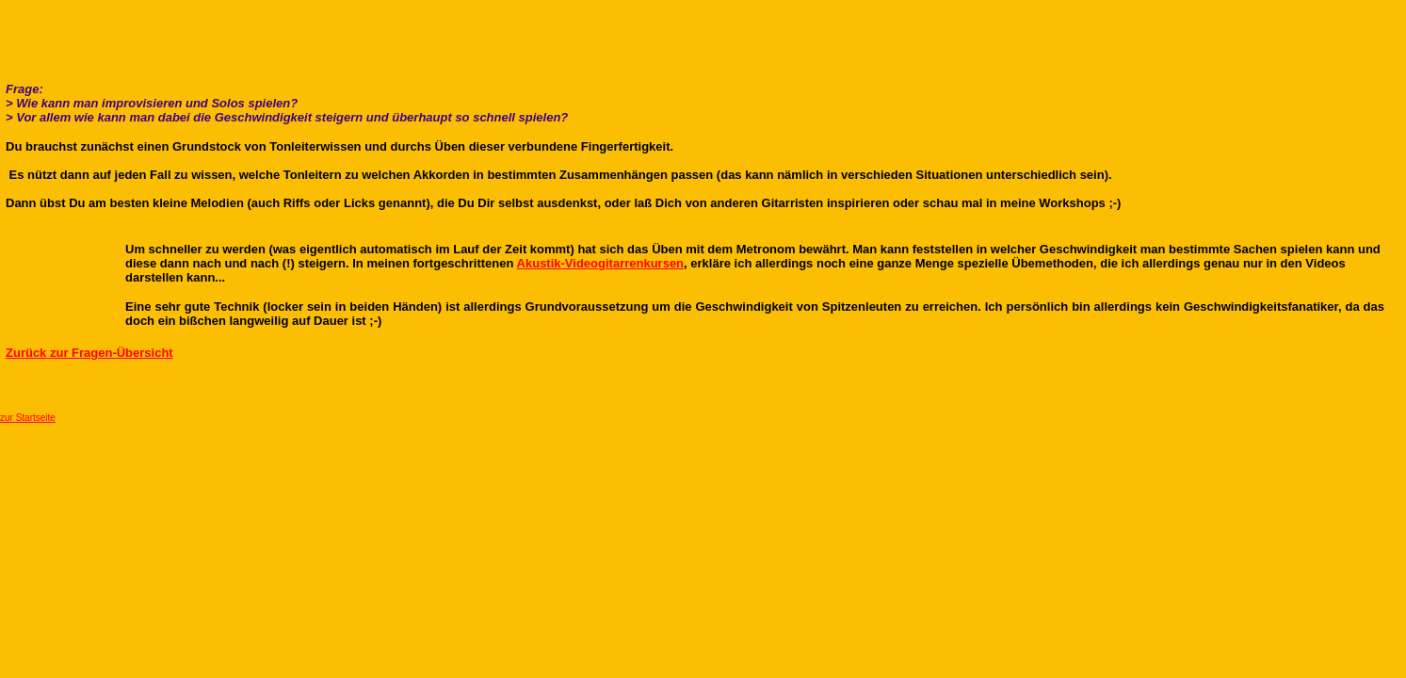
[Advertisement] (703, 28)
